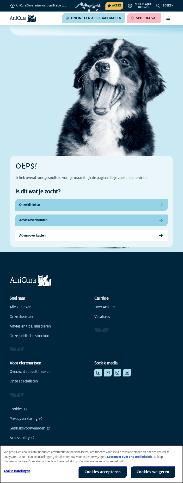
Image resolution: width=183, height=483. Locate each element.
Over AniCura (105, 307)
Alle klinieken (20, 307)
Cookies (18, 409)
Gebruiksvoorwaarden (30, 428)
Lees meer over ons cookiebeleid (129, 457)
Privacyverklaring (26, 419)
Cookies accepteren (103, 472)
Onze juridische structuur (29, 336)
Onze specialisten (24, 381)
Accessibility (22, 438)
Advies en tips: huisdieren (30, 326)
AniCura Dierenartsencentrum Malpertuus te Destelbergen (40, 6)
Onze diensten (21, 317)
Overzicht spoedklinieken (30, 372)
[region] (91, 464)
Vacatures (102, 317)
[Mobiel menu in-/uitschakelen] (168, 18)
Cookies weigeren (153, 472)
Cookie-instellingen (17, 471)
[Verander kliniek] (86, 6)
